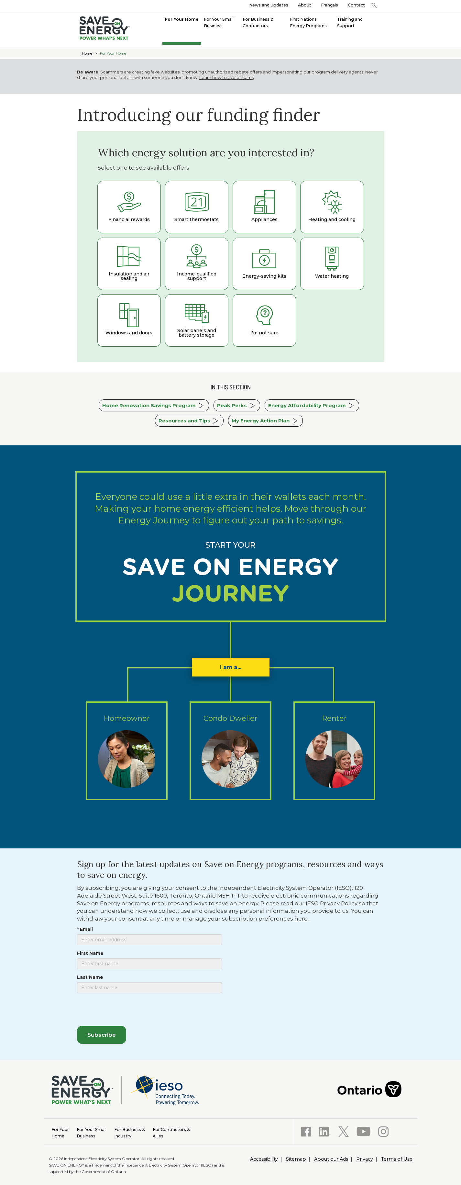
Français (329, 5)
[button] (374, 5)
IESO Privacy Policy (331, 903)
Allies (171, 1132)
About (304, 5)
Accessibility (264, 1159)
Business (91, 1132)
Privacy (364, 1159)
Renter (334, 751)
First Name (90, 953)
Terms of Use (396, 1159)
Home (87, 53)
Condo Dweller (230, 751)
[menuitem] (182, 19)
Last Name (90, 977)
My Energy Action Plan (261, 421)
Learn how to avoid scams (226, 77)
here (301, 918)
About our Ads (331, 1159)
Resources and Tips (184, 421)
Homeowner (127, 751)
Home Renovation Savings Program (149, 405)
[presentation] (126, 1010)
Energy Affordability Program (307, 405)
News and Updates (268, 5)
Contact (356, 5)
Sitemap (296, 1159)
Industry (129, 1132)
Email (86, 929)
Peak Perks (232, 405)
